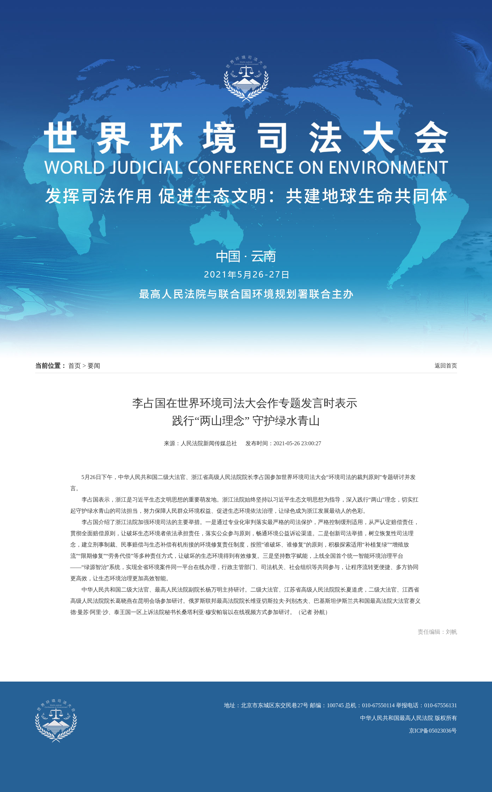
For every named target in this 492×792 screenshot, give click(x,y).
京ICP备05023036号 (433, 731)
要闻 (94, 365)
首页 (74, 365)
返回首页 (446, 366)
